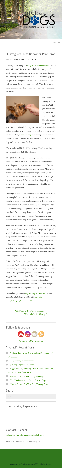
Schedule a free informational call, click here (24, 435)
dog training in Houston (35, 293)
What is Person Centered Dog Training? (27, 376)
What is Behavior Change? (36, 314)
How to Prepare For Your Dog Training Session (30, 384)
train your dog (25, 134)
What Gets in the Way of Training (28, 311)
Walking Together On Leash (22, 364)
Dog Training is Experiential (22, 360)
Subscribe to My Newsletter (31, 341)
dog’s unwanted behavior (38, 65)
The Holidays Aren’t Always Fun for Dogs (28, 380)
